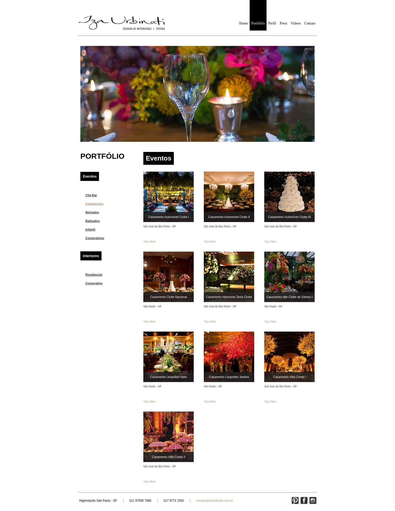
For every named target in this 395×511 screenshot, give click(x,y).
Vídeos (296, 23)
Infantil (90, 229)
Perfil (272, 23)
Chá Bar (91, 195)
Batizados (92, 221)
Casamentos (94, 204)
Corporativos (94, 238)
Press (283, 23)
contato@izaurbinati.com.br (214, 500)
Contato (309, 23)
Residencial (93, 275)
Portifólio (258, 23)
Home (243, 23)
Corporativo (94, 283)
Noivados (92, 212)
